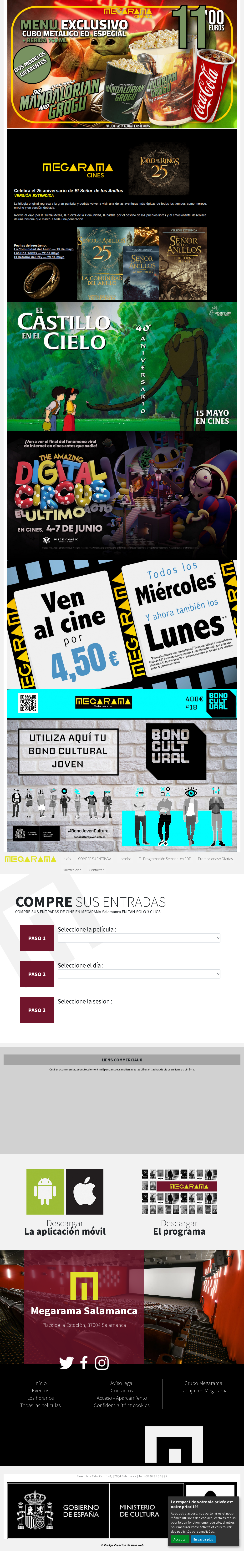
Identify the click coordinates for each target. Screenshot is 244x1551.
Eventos (40, 1390)
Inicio (67, 858)
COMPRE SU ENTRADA (94, 858)
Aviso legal (121, 1382)
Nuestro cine (72, 869)
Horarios (124, 858)
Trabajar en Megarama (203, 1390)
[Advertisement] (122, 1113)
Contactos (122, 1390)
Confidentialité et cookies (122, 1405)
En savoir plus (203, 1539)
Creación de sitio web (128, 1545)
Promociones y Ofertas (215, 858)
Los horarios (40, 1397)
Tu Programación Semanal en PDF (165, 858)
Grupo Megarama (203, 1382)
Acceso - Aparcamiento (122, 1397)
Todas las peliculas (40, 1405)
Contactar (96, 869)
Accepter (180, 1539)
